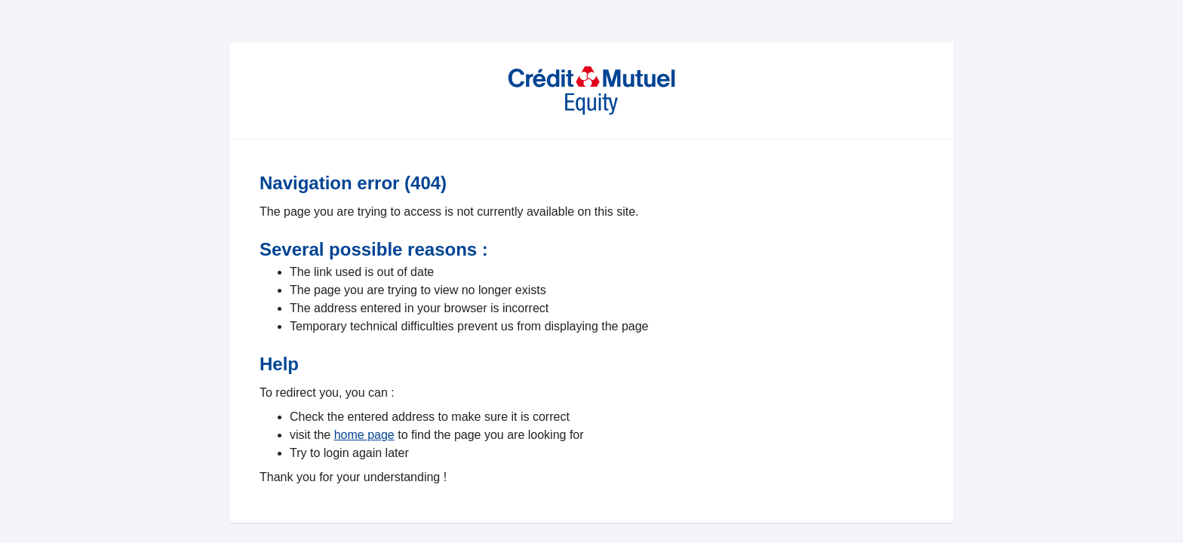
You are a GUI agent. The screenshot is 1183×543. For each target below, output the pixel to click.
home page (364, 434)
